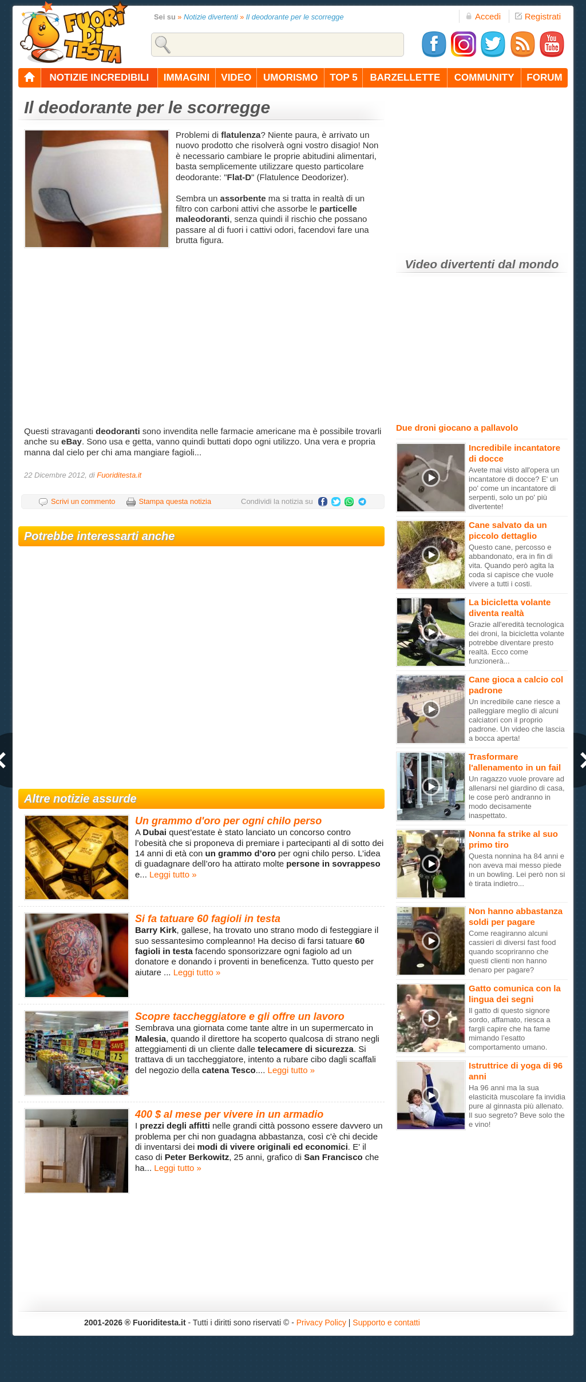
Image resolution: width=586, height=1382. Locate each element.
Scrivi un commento (83, 501)
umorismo (290, 77)
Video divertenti (450, 264)
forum (544, 77)
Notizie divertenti (211, 17)
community (484, 77)
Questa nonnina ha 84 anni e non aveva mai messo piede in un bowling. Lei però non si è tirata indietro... (517, 870)
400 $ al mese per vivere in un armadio (229, 1114)
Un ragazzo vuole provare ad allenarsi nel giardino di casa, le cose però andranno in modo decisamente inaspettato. (517, 797)
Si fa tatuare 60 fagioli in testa (207, 918)
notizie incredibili (99, 77)
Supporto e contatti (386, 1322)
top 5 (344, 77)
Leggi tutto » (173, 874)
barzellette (405, 77)
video (236, 77)
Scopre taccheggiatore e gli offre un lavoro (240, 1016)
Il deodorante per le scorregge (295, 17)
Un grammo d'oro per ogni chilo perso (228, 821)
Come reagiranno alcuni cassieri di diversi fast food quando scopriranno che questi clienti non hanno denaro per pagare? (512, 951)
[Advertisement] (203, 335)
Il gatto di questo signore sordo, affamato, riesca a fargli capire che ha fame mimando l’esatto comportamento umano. (510, 1028)
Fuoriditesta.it (119, 475)
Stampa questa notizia (174, 501)
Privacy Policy (321, 1322)
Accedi (483, 16)
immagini (186, 77)
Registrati (538, 16)
